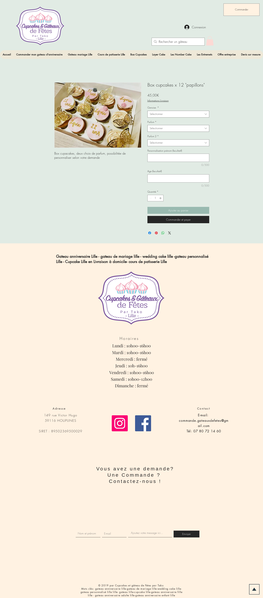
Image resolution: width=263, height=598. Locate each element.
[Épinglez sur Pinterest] (156, 233)
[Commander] (241, 9)
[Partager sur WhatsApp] (163, 233)
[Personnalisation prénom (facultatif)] (178, 157)
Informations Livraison (158, 100)
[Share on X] (169, 233)
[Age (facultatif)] (178, 178)
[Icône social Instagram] (120, 423)
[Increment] (161, 198)
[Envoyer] (186, 534)
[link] (210, 41)
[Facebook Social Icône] (143, 423)
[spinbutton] (155, 198)
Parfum (151, 122)
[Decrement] (150, 198)
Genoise (153, 107)
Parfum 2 (153, 136)
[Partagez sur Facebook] (150, 233)
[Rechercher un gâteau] (178, 41)
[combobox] (178, 114)
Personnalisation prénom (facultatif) (164, 150)
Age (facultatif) (154, 171)
